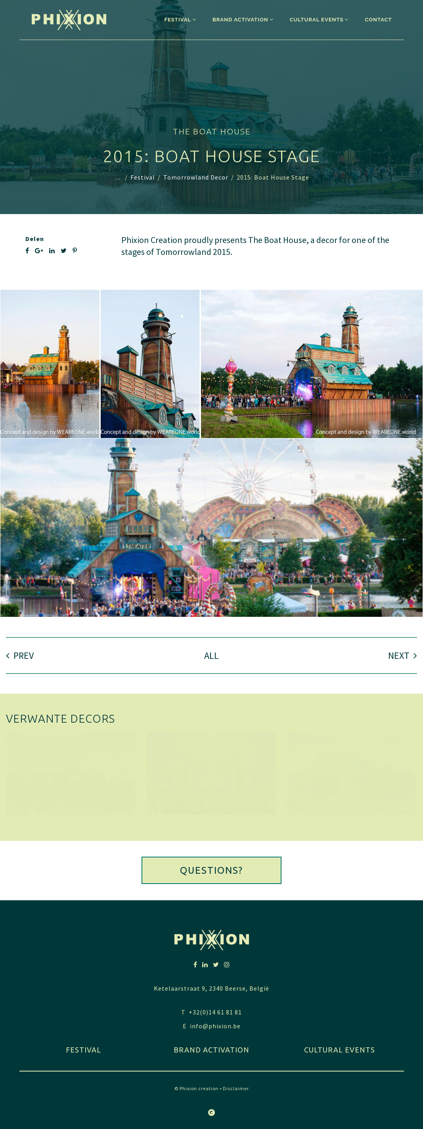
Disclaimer (236, 1088)
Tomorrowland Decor (195, 177)
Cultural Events (339, 1050)
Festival (142, 177)
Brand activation (211, 1050)
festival (83, 1050)
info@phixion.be (215, 1026)
